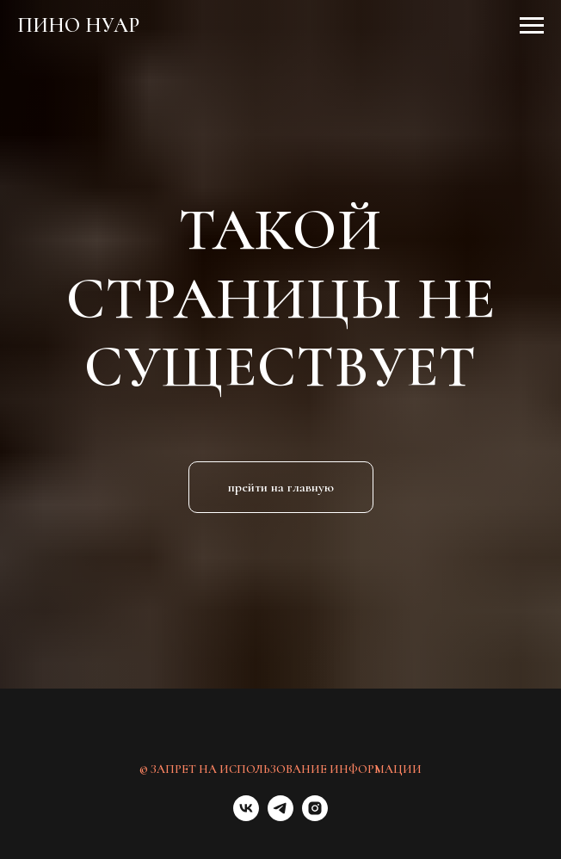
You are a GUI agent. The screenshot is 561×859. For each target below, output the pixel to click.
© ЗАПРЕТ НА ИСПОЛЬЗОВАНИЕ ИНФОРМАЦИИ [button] (280, 769)
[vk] (246, 816)
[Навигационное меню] (532, 25)
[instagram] (315, 816)
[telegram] (280, 816)
